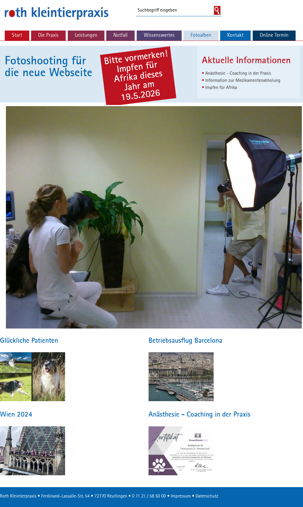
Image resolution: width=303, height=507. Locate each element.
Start (17, 35)
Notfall (120, 35)
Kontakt (235, 35)
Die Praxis (48, 35)
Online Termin (274, 35)
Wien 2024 (16, 414)
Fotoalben (201, 35)
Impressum (181, 496)
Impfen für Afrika (221, 87)
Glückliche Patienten (29, 341)
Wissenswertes (159, 35)
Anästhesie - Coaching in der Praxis (238, 73)
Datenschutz (207, 496)
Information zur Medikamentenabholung (243, 80)
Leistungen (86, 35)
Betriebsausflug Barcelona (185, 341)
